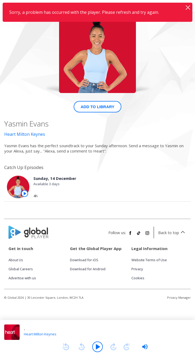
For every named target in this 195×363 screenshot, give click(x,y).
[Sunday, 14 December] (107, 197)
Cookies (137, 278)
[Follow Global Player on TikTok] (139, 235)
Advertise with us (22, 278)
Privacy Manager (179, 297)
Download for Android (87, 269)
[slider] (145, 347)
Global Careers (20, 269)
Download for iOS (84, 260)
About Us (15, 260)
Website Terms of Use (149, 260)
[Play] (97, 346)
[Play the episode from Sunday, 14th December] (24, 193)
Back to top (172, 232)
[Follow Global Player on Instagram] (147, 235)
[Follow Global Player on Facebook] (130, 235)
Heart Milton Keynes (24, 134)
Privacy (137, 269)
